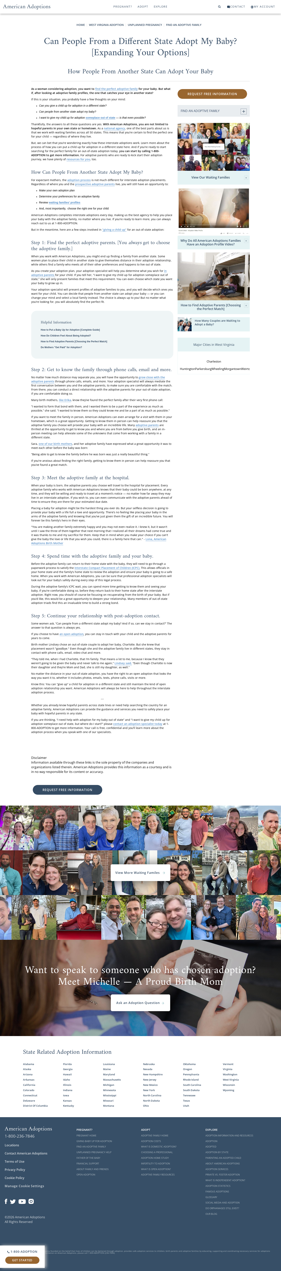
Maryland (109, 1074)
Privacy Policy (15, 1170)
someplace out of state (100, 117)
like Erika (65, 400)
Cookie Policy (14, 1178)
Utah (186, 1105)
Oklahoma (189, 1064)
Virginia (227, 1069)
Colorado (28, 1090)
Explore (161, 6)
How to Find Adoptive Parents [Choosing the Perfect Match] (74, 341)
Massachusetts (112, 1079)
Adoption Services (216, 1169)
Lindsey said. (123, 663)
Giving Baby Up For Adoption (94, 1141)
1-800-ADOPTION (22, 1251)
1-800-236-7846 (20, 1136)
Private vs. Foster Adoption (222, 1174)
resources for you (78, 159)
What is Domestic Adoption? (158, 1146)
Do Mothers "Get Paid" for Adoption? (61, 347)
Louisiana (109, 1064)
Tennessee (189, 1095)
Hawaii (67, 1074)
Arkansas (28, 1079)
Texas (186, 1100)
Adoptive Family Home (154, 1135)
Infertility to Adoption (155, 1163)
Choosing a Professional (157, 1152)
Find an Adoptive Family (183, 25)
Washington (230, 1074)
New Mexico (150, 1085)
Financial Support (87, 1163)
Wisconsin (229, 1085)
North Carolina (152, 1095)
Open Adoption (85, 1174)
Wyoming (228, 1090)
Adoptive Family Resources (158, 1174)
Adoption (211, 1141)
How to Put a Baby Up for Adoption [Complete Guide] (70, 329)
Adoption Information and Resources (229, 1135)
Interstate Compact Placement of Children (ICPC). (107, 568)
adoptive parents (147, 425)
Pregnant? (122, 6)
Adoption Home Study (155, 1158)
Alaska (27, 1069)
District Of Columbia (35, 1105)
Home (80, 25)
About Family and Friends (92, 1169)
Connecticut (30, 1095)
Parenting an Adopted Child (223, 1158)
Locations (12, 1145)
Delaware (29, 1100)
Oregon (187, 1069)
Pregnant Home (86, 1135)
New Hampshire (153, 1074)
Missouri (108, 1100)
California (29, 1085)
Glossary (211, 1197)
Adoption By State (217, 1152)
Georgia (68, 1069)
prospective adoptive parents (95, 184)
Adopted (210, 1146)
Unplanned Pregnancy (145, 25)
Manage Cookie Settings (24, 1186)
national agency (114, 128)
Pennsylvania (191, 1074)
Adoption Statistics (217, 1186)
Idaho (66, 1079)
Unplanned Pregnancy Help (93, 1152)
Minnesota (109, 1090)
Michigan (108, 1085)
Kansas (67, 1100)
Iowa (66, 1095)
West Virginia (231, 1079)
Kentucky (68, 1105)
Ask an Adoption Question (140, 1003)
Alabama (28, 1064)
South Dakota (191, 1090)
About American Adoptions (222, 1163)
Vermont (228, 1064)
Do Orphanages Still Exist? (222, 1208)
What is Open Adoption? (156, 1169)
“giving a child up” (114, 229)
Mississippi (109, 1095)
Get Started (22, 1260)
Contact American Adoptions (26, 1153)
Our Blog (211, 1214)
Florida (67, 1064)
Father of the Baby (88, 1158)
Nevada (147, 1069)
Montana (108, 1105)
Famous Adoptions (217, 1191)
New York (149, 1090)
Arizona (28, 1074)
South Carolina (192, 1085)
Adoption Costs (151, 1141)
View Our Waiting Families (219, 178)
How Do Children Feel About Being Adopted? (66, 335)
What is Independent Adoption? (225, 1180)
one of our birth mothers (55, 444)
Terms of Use (14, 1161)
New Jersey (149, 1079)
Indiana (67, 1090)
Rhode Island (191, 1079)
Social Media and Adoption (222, 1202)
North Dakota (151, 1100)
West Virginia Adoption (106, 25)
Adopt (143, 6)
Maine (107, 1069)
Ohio (146, 1105)
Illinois (67, 1085)
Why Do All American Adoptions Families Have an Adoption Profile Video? (214, 242)
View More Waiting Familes (140, 873)
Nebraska (149, 1064)
